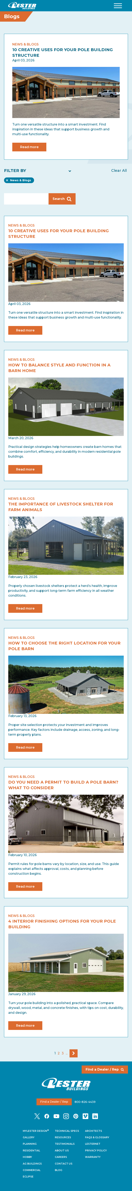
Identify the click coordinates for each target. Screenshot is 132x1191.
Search (62, 198)
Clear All (119, 170)
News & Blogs (20, 180)
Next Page (74, 1053)
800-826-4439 (85, 1101)
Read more (29, 147)
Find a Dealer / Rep (105, 1069)
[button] (118, 5)
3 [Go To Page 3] (63, 1053)
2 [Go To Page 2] (59, 1053)
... (67, 1053)
